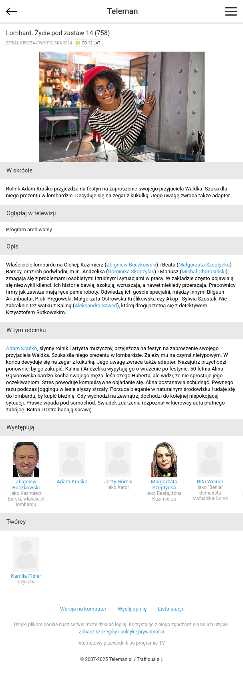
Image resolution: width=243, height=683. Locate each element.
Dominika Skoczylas (131, 271)
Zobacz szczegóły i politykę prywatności (122, 632)
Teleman (122, 11)
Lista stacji (170, 609)
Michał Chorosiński (204, 271)
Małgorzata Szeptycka (204, 265)
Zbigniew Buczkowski (131, 265)
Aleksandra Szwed (95, 305)
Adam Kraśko (21, 348)
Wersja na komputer (83, 609)
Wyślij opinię (132, 609)
